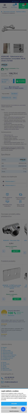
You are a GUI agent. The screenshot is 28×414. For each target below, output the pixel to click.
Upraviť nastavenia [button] (14, 411)
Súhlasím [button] (14, 403)
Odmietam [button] (14, 407)
